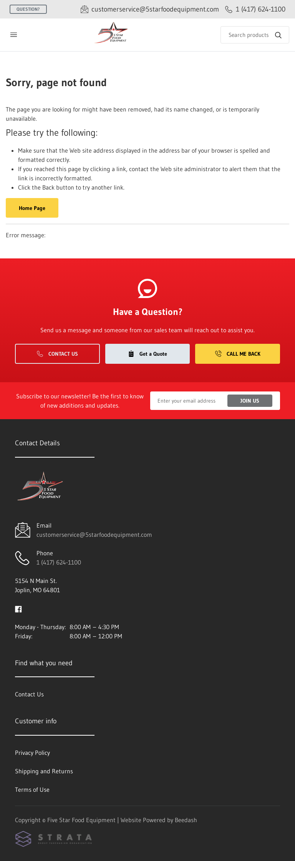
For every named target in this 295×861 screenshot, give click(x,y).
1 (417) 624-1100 (58, 562)
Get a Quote (147, 353)
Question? (28, 9)
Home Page (32, 208)
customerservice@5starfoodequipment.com (94, 534)
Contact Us (57, 353)
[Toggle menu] (13, 35)
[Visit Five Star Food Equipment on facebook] (18, 608)
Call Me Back (237, 353)
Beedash (186, 820)
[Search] (254, 34)
